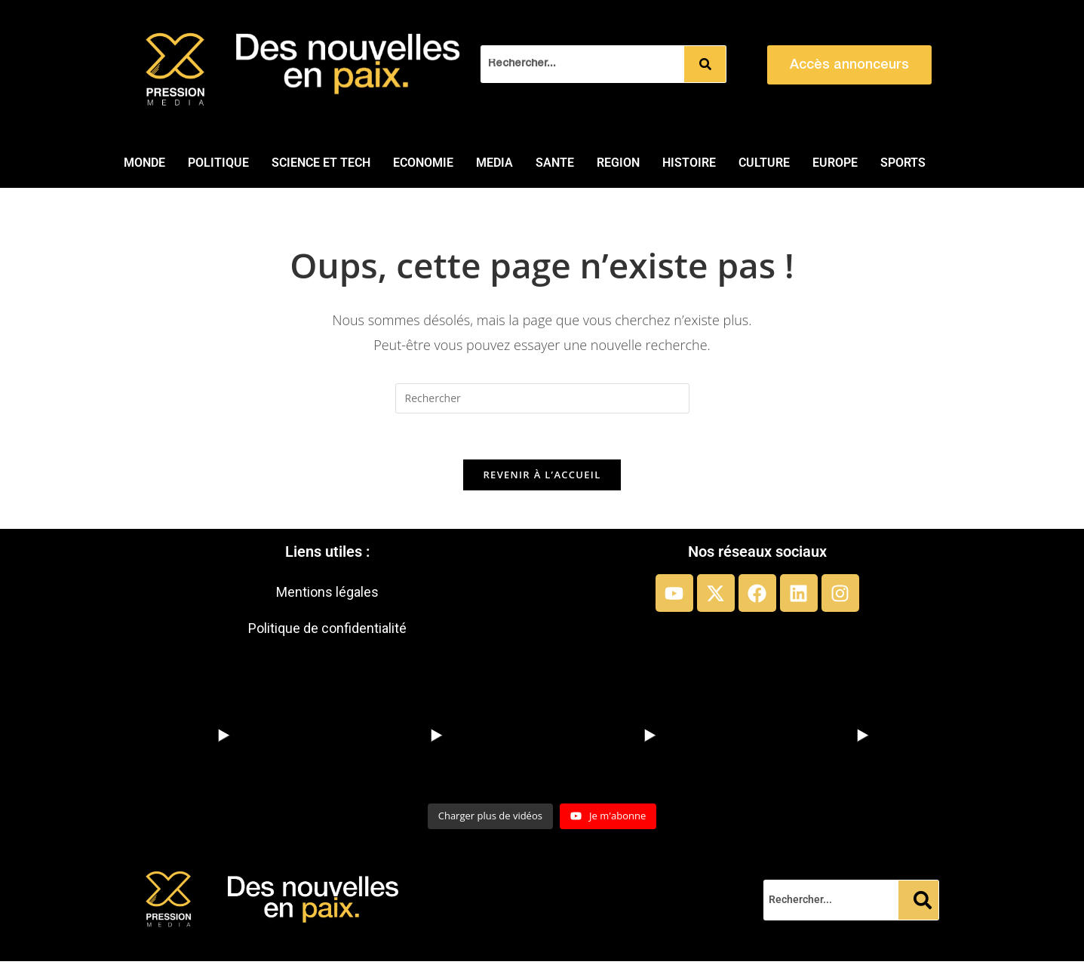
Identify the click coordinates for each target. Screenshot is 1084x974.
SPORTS (903, 162)
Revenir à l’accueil (541, 474)
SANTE (555, 162)
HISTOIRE (689, 162)
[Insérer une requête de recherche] (542, 398)
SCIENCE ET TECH (321, 162)
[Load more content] (490, 816)
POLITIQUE (218, 162)
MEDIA (494, 162)
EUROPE (835, 162)
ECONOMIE (423, 162)
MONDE (144, 162)
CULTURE (764, 162)
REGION (618, 162)
